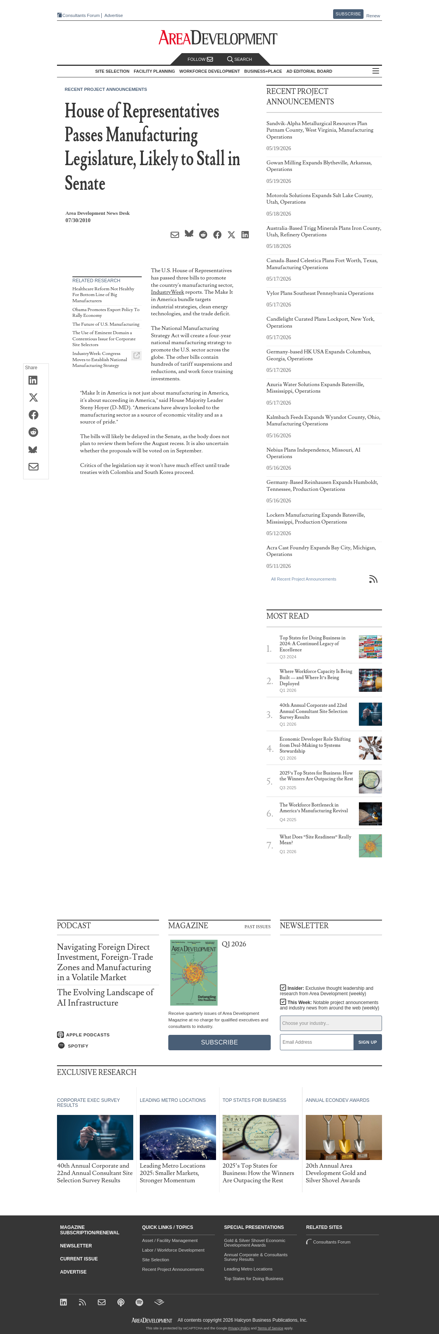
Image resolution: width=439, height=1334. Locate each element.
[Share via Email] (36, 467)
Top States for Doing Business (253, 1278)
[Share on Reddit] (36, 433)
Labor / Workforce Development (173, 1250)
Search (239, 59)
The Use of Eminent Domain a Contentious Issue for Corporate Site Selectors (104, 339)
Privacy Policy (239, 1328)
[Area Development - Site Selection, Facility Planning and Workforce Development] (220, 37)
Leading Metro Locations (248, 1269)
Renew (373, 15)
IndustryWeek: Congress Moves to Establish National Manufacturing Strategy (99, 359)
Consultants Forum (81, 15)
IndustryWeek (167, 292)
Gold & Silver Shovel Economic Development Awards (254, 1242)
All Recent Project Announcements (303, 579)
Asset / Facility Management (170, 1240)
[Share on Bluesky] (36, 450)
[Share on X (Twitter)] (36, 398)
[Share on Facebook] (36, 415)
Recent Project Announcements (106, 89)
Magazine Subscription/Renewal (89, 1230)
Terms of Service (270, 1328)
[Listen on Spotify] (108, 1045)
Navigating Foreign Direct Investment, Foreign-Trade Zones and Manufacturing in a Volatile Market (105, 962)
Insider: (327, 991)
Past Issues (258, 926)
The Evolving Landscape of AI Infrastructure (105, 998)
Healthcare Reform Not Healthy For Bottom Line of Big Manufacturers (103, 295)
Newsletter (76, 1246)
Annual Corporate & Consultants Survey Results (256, 1257)
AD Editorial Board (309, 71)
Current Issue (79, 1259)
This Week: (329, 1005)
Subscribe (348, 14)
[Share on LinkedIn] (36, 381)
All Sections (376, 71)
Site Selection (155, 1259)
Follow (200, 59)
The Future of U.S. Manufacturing (105, 324)
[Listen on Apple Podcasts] (108, 1034)
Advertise (113, 15)
